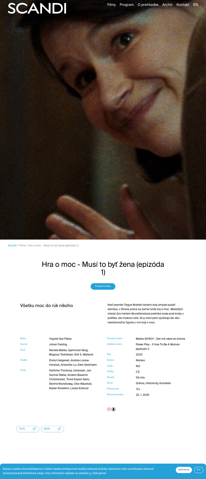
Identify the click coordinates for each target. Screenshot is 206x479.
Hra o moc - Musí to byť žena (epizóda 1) (53, 245)
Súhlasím (183, 470)
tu (90, 473)
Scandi (12, 245)
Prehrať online (103, 286)
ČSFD (28, 429)
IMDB (53, 429)
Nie (199, 470)
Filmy (22, 245)
